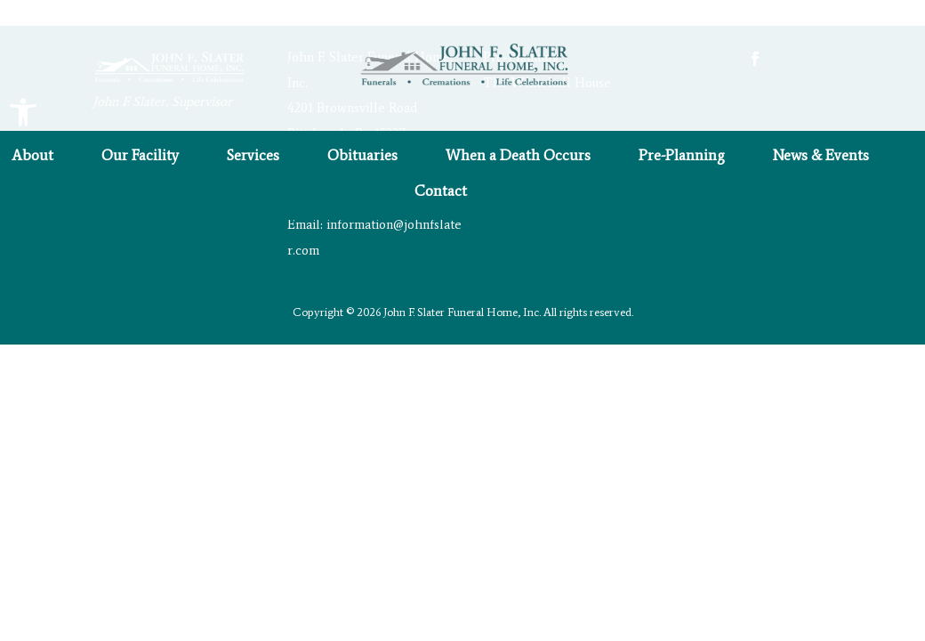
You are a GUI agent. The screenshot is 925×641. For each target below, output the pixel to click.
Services (253, 156)
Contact (440, 191)
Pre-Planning (682, 156)
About (32, 156)
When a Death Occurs (518, 156)
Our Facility (140, 156)
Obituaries (362, 156)
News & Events (821, 156)
